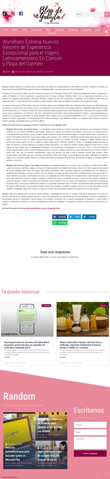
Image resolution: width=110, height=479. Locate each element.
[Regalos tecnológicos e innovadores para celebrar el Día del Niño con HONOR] (51, 426)
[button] (59, 216)
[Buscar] (107, 14)
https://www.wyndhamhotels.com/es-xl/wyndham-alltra (41, 208)
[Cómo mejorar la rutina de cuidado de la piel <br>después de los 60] (51, 455)
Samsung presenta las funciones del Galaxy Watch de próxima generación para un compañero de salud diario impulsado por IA (26, 345)
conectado (52, 257)
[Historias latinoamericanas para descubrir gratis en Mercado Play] (19, 440)
